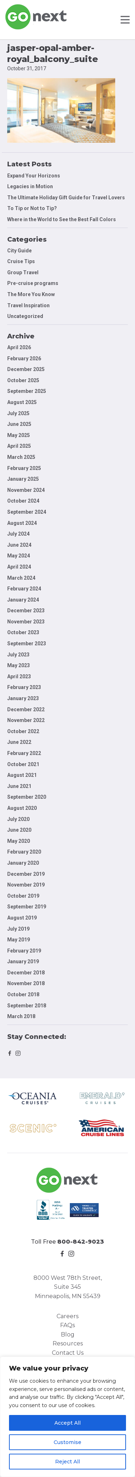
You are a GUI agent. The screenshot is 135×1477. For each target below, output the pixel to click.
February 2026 (24, 358)
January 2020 (23, 863)
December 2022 (26, 709)
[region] (67, 1417)
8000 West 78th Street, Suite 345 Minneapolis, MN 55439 (67, 1287)
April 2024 (19, 567)
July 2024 (18, 534)
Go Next (36, 16)
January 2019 (23, 961)
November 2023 (26, 621)
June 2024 (19, 545)
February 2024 (24, 589)
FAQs (67, 1325)
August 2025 (22, 402)
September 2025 (26, 391)
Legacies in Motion (30, 186)
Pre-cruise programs (32, 283)
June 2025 (19, 424)
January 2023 (23, 698)
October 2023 (23, 632)
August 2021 (22, 775)
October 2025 (23, 380)
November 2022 (26, 720)
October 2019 (23, 896)
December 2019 (26, 874)
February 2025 (24, 468)
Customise (67, 1442)
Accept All (67, 1423)
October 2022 (23, 731)
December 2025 (26, 369)
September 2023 (26, 643)
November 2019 (26, 885)
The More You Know (31, 294)
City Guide (19, 250)
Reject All (67, 1461)
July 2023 (18, 654)
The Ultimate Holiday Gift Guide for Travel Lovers (66, 197)
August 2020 (22, 808)
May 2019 (18, 939)
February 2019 (24, 951)
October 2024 (23, 501)
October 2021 (23, 764)
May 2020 (18, 841)
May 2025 (18, 435)
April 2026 (19, 347)
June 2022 (19, 742)
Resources (68, 1343)
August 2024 (22, 523)
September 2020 (26, 797)
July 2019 (18, 929)
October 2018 (23, 994)
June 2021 (19, 786)
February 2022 (24, 753)
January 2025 (23, 479)
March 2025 (21, 457)
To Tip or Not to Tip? (32, 208)
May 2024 (18, 556)
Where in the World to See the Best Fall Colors (61, 219)
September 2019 (26, 907)
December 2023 (26, 610)
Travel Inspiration (28, 305)
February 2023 (24, 687)
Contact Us (68, 1352)
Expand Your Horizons (33, 176)
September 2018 (26, 1005)
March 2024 (21, 578)
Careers (67, 1316)
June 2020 (19, 830)
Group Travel (23, 272)
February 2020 (24, 852)
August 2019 (22, 918)
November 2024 (26, 490)
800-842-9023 (80, 1241)
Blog (68, 1334)
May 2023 (18, 665)
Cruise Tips (21, 261)
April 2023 (19, 676)
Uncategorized (25, 316)
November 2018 (26, 983)
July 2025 (18, 413)
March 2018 (21, 1016)
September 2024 (26, 512)
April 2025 (19, 446)
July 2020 (18, 819)
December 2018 (26, 972)
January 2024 (23, 600)
